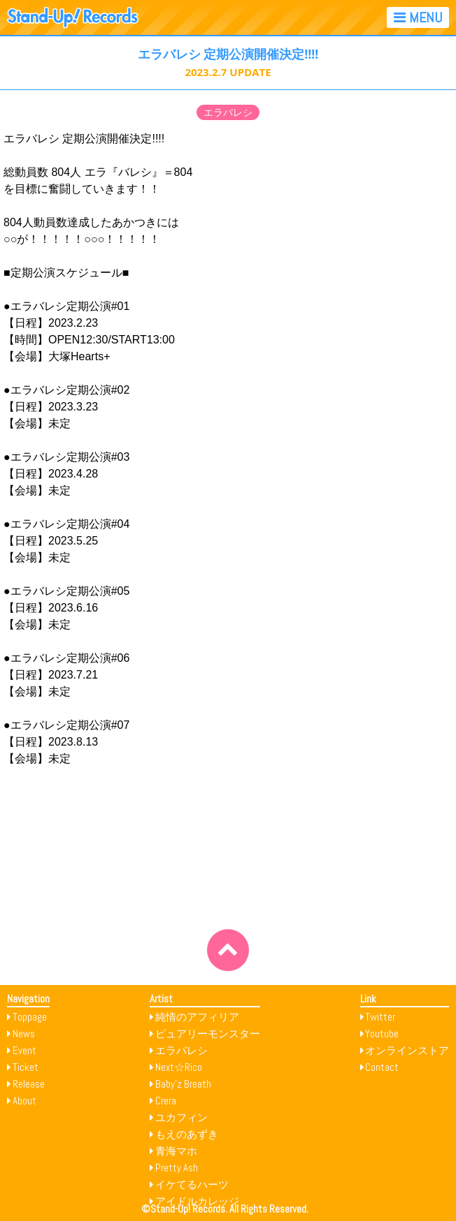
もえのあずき (186, 1134)
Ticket (25, 1067)
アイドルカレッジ (197, 1201)
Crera (165, 1100)
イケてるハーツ (192, 1184)
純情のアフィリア (197, 1016)
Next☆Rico (178, 1067)
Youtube (382, 1033)
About (24, 1100)
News (24, 1033)
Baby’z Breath (183, 1083)
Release (29, 1083)
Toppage (30, 1016)
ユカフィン (181, 1117)
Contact (382, 1067)
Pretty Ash (176, 1167)
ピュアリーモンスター (207, 1033)
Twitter (380, 1016)
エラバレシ (228, 112)
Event (24, 1050)
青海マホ (176, 1150)
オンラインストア (407, 1050)
